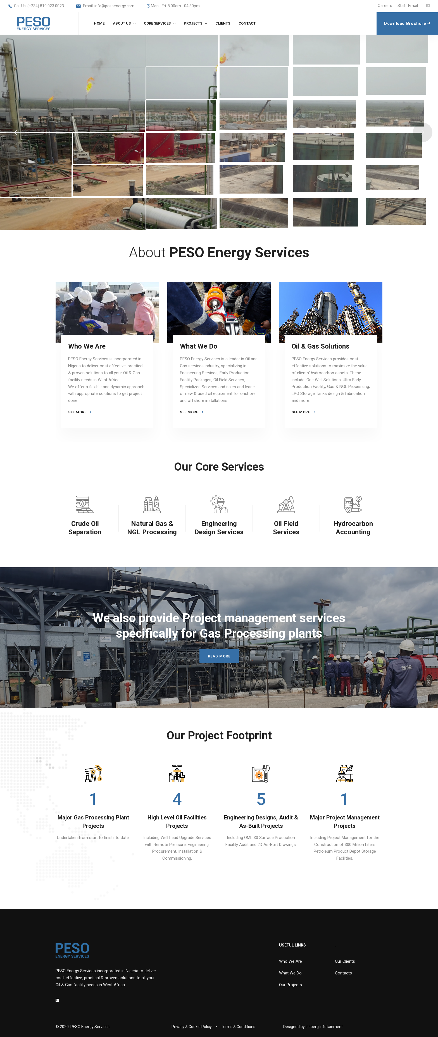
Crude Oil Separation (84, 528)
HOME (99, 23)
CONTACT (247, 23)
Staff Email (407, 5)
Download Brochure (407, 23)
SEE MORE (79, 412)
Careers (385, 5)
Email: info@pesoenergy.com (105, 6)
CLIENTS (222, 23)
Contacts (343, 973)
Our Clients (345, 961)
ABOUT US (122, 23)
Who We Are (87, 346)
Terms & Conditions (238, 1026)
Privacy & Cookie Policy (192, 1026)
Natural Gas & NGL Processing (152, 528)
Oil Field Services (286, 528)
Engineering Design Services (219, 528)
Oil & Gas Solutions (320, 346)
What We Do (198, 346)
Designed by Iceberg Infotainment (313, 1026)
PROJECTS (193, 23)
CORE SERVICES (157, 23)
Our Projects (290, 984)
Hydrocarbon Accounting (353, 528)
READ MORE (219, 656)
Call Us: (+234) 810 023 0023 (36, 6)
